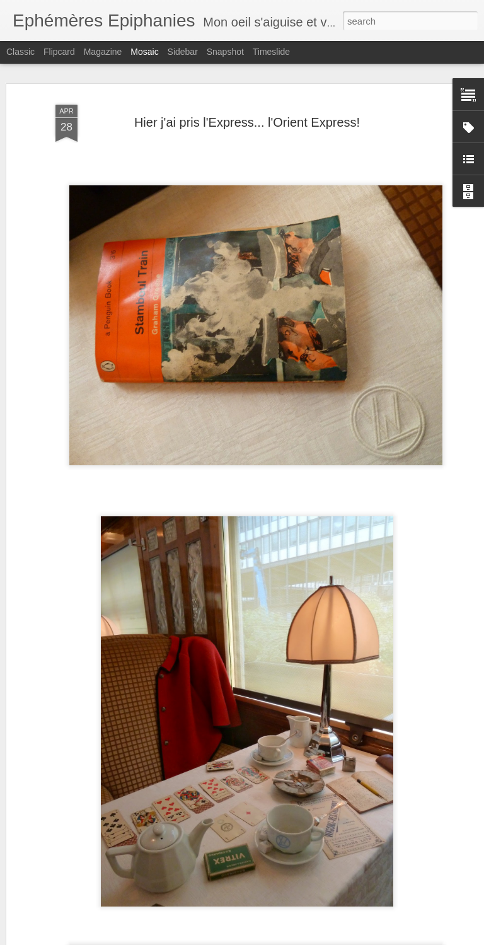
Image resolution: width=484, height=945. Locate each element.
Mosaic (144, 52)
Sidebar (183, 52)
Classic (20, 52)
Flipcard (59, 52)
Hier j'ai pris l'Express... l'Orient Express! (247, 122)
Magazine (103, 52)
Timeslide (271, 52)
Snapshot (225, 52)
